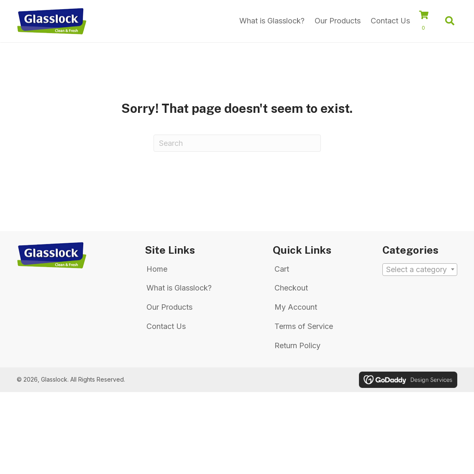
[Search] (237, 143)
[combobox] (419, 269)
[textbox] (420, 270)
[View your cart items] (428, 22)
